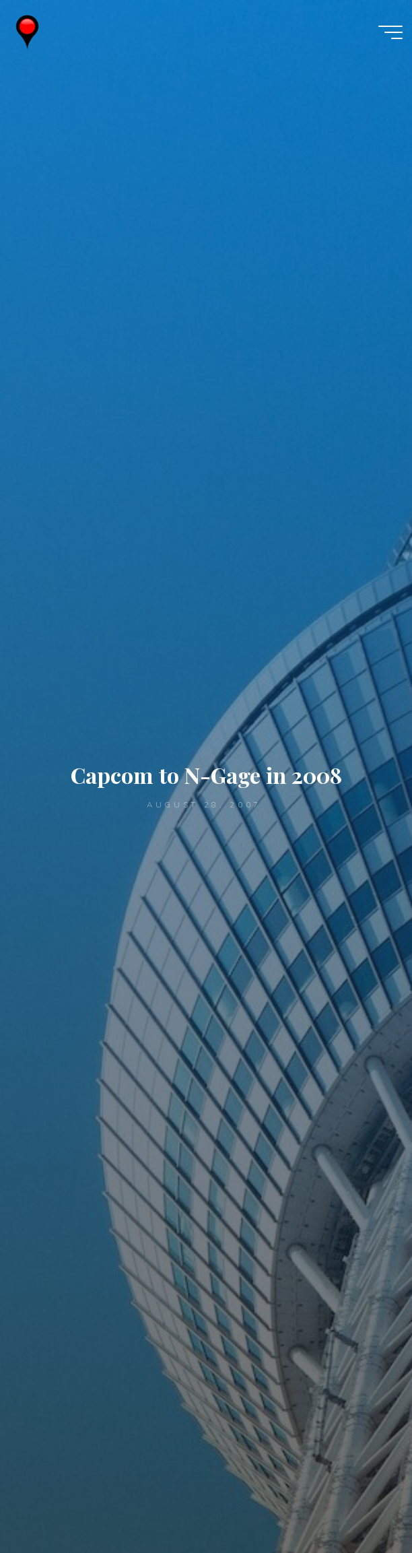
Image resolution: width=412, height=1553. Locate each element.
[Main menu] (390, 32)
